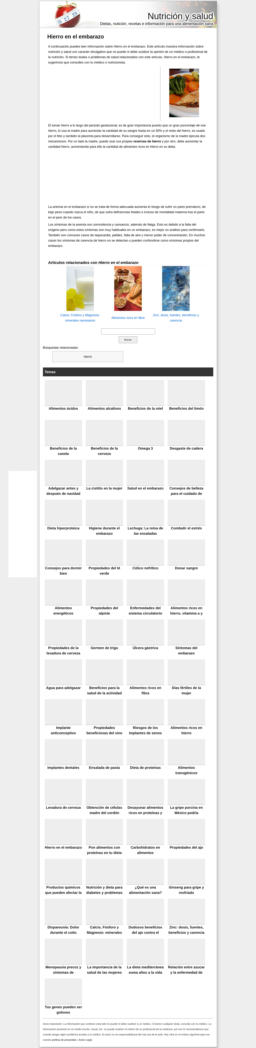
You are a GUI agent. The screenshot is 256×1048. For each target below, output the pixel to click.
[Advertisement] (104, 93)
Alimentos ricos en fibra (128, 318)
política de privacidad (64, 1039)
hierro (88, 356)
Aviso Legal (85, 1039)
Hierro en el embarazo (75, 37)
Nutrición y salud (180, 16)
